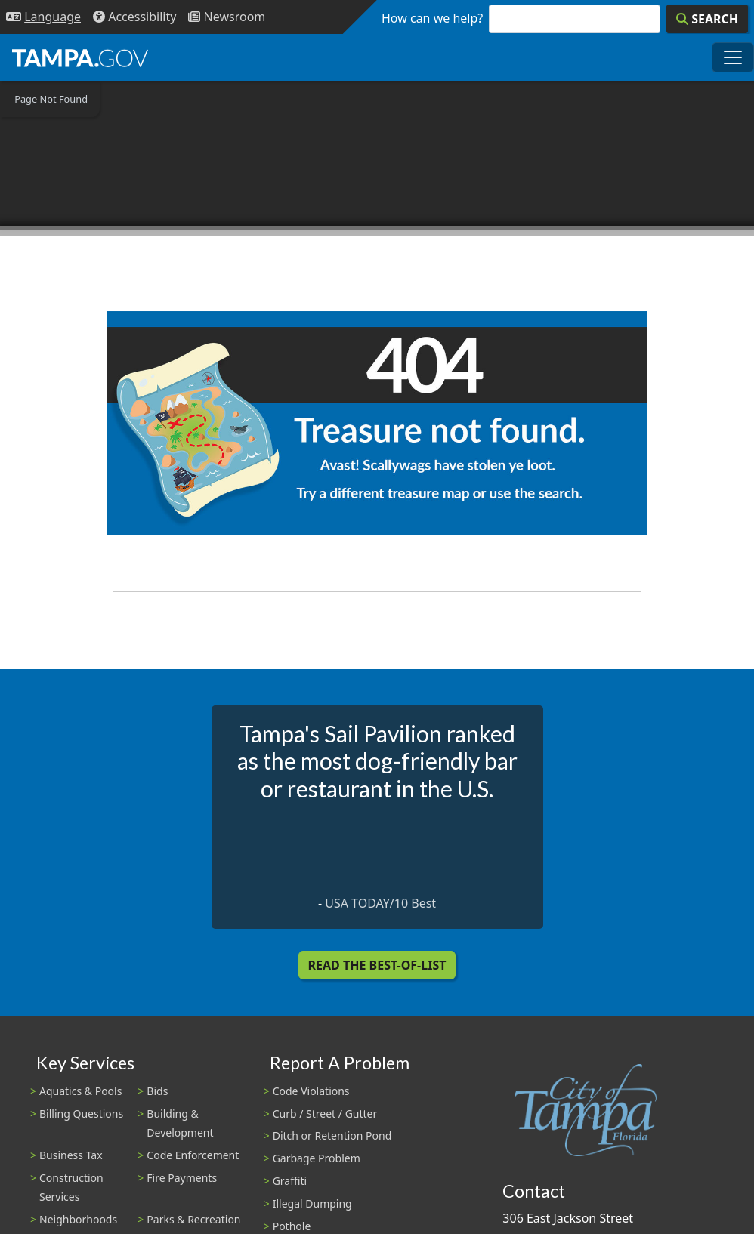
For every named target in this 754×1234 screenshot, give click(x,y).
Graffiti (290, 1181)
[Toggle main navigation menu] (733, 57)
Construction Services (71, 1187)
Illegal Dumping (312, 1203)
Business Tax (71, 1155)
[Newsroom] (226, 17)
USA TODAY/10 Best (380, 903)
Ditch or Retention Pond (332, 1135)
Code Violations (311, 1091)
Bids (157, 1091)
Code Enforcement (193, 1155)
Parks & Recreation (193, 1219)
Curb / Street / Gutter (325, 1113)
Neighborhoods (78, 1219)
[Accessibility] (134, 17)
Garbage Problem (316, 1158)
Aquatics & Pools (80, 1091)
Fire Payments (182, 1178)
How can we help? (432, 18)
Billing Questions (81, 1113)
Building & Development (180, 1123)
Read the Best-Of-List (377, 965)
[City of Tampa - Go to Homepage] (80, 57)
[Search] (707, 19)
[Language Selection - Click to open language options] (43, 17)
